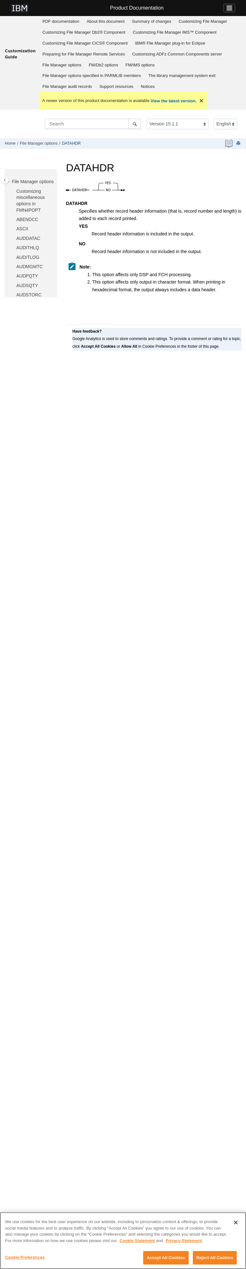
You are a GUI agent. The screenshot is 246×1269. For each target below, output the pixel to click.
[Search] (134, 124)
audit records (67, 86)
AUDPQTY (27, 275)
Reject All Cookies (214, 1258)
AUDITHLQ (27, 247)
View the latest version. (174, 100)
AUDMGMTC (29, 266)
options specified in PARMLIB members (92, 75)
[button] (9, 182)
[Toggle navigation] (229, 8)
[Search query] (93, 124)
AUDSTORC (28, 294)
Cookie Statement (137, 1241)
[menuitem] (61, 21)
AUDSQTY (27, 285)
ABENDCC (27, 219)
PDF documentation (61, 21)
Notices (147, 86)
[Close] (236, 1223)
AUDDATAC (28, 238)
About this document (105, 21)
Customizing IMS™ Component (175, 32)
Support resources (116, 86)
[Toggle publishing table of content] (5, 180)
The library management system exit (182, 75)
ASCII (22, 228)
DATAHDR (71, 143)
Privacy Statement (184, 1241)
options (62, 65)
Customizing (203, 21)
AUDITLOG (27, 257)
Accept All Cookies (166, 1258)
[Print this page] (239, 143)
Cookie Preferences (25, 1258)
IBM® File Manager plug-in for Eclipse (170, 43)
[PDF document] (229, 144)
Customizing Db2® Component (84, 32)
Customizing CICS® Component (85, 43)
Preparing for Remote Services (84, 54)
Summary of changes (151, 21)
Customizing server (177, 54)
